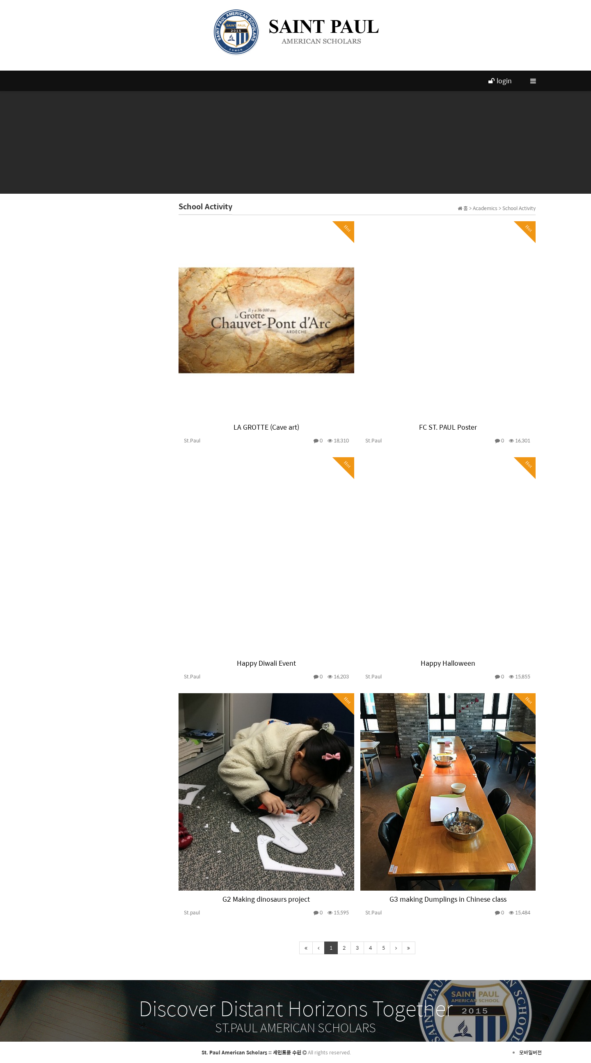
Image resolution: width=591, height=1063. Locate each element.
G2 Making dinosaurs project (266, 899)
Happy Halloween (448, 663)
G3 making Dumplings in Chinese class (447, 899)
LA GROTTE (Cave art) (266, 427)
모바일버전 (530, 1052)
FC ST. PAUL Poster (448, 427)
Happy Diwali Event (266, 663)
